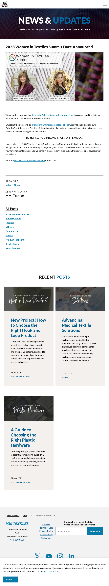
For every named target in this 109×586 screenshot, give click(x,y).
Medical (10, 222)
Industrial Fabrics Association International (53, 115)
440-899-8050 (17, 539)
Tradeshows (12, 244)
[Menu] (104, 4)
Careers (46, 524)
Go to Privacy (51, 571)
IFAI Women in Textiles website (29, 160)
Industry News (13, 185)
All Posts (12, 209)
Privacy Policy (46, 531)
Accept (10, 579)
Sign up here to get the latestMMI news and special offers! (79, 523)
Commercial (12, 231)
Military (10, 227)
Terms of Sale (46, 527)
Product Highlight (15, 239)
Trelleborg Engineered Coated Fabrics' (51, 124)
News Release (13, 248)
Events (9, 235)
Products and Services (17, 214)
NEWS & (54, 20)
